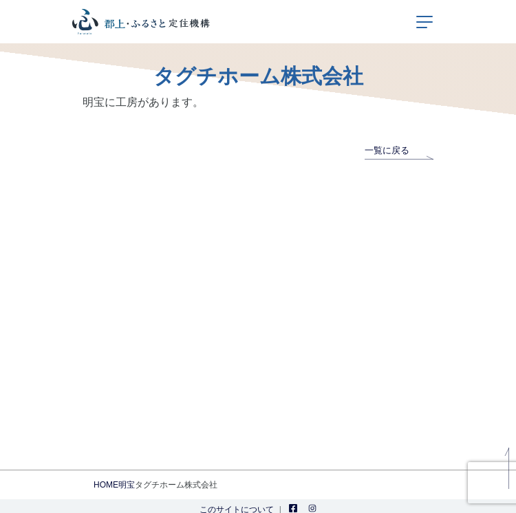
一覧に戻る (399, 150)
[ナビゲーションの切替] (424, 22)
